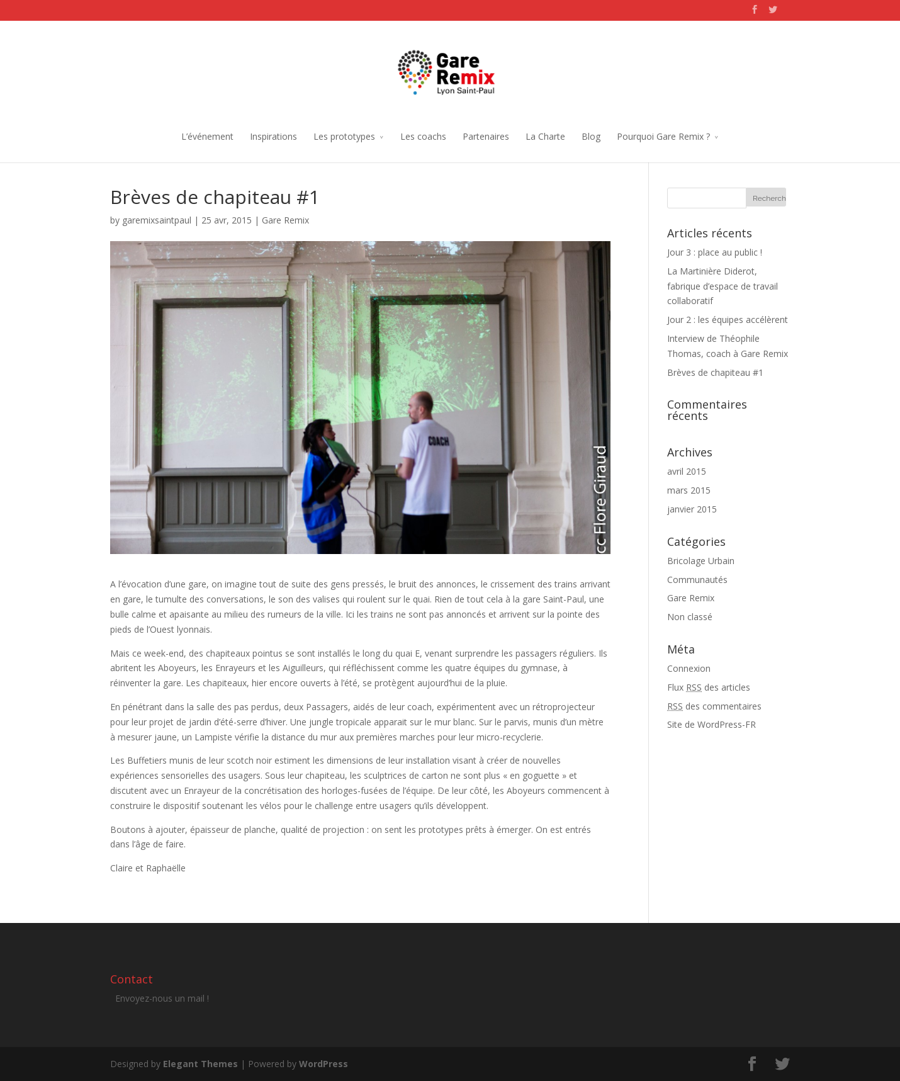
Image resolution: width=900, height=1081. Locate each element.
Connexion (689, 668)
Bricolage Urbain (700, 561)
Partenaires (486, 136)
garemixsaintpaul (156, 220)
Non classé (689, 617)
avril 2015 (686, 471)
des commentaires (714, 706)
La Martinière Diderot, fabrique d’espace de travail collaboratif (722, 286)
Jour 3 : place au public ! (714, 252)
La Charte (545, 136)
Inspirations (273, 136)
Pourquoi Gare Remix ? (663, 136)
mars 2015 (689, 490)
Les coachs (423, 136)
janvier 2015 (692, 509)
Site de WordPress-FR (711, 724)
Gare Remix (285, 220)
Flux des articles (708, 687)
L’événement (207, 136)
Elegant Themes (200, 1064)
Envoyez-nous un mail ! (162, 998)
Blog (591, 136)
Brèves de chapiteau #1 (715, 372)
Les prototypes (344, 136)
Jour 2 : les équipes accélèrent (727, 319)
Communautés (697, 580)
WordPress (323, 1064)
